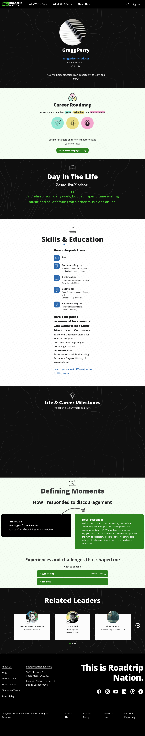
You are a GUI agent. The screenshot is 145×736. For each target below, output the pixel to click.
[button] (138, 625)
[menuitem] (128, 4)
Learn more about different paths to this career (73, 371)
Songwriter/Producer (75, 58)
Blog (4, 672)
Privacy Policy (87, 715)
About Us (7, 666)
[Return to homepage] (12, 4)
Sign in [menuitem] (136, 4)
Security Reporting (129, 715)
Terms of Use (108, 715)
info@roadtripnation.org (39, 666)
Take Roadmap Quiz (72, 150)
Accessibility (8, 696)
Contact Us (69, 715)
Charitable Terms (11, 690)
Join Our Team (9, 678)
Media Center (9, 684)
